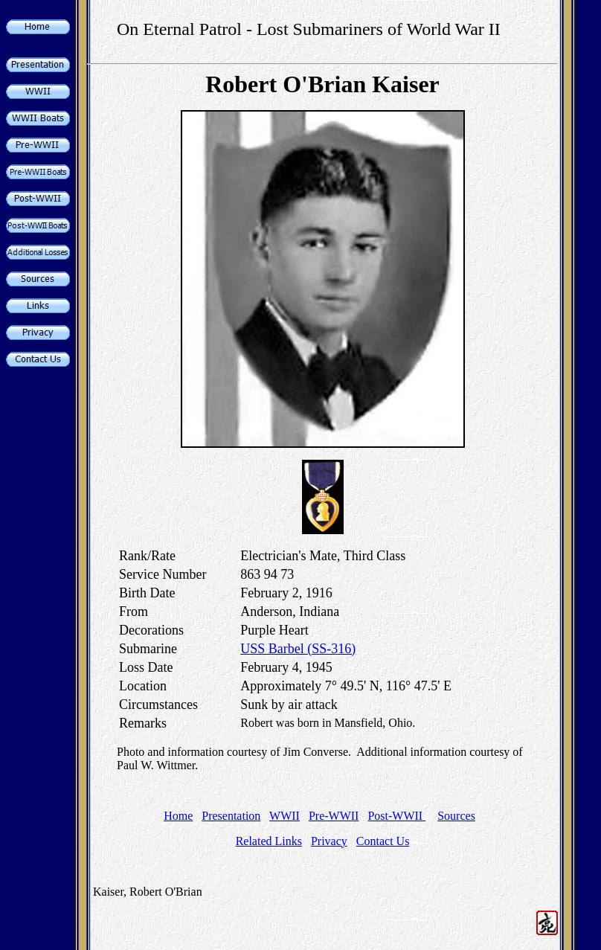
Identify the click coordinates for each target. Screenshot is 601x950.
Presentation (231, 815)
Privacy (329, 841)
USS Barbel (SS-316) (298, 648)
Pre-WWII (334, 815)
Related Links (269, 841)
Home (178, 815)
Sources (456, 815)
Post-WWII (396, 815)
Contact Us (383, 841)
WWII (284, 815)
